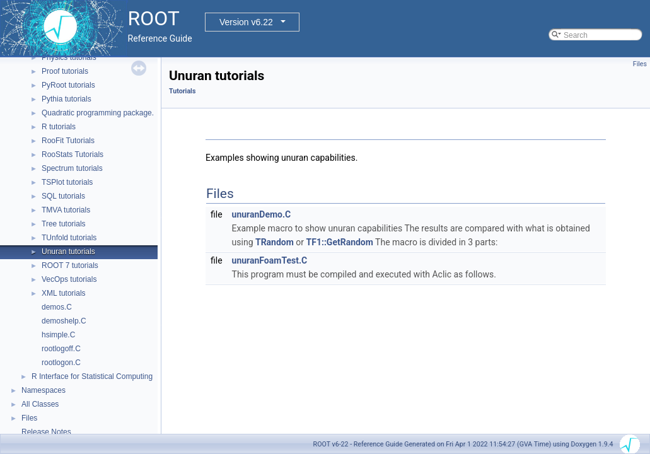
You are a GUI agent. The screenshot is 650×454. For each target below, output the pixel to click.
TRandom (274, 242)
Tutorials (182, 91)
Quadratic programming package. (98, 112)
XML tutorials (64, 293)
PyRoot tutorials (68, 85)
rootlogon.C (61, 362)
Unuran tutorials (68, 251)
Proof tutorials (65, 71)
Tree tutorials (64, 223)
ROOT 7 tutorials (70, 265)
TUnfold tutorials (69, 237)
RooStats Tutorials (72, 154)
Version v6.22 (246, 22)
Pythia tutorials (66, 99)
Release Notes (46, 432)
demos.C (57, 307)
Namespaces (43, 390)
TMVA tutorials (66, 210)
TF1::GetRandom (339, 242)
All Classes (40, 404)
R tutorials (59, 126)
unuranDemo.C (261, 214)
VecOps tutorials (69, 279)
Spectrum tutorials (72, 168)
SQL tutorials (63, 196)
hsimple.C (58, 334)
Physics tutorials (69, 57)
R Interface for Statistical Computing (92, 376)
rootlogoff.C (61, 348)
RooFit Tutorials (68, 140)
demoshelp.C (64, 321)
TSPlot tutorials (67, 182)
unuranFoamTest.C (270, 260)
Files (29, 418)
